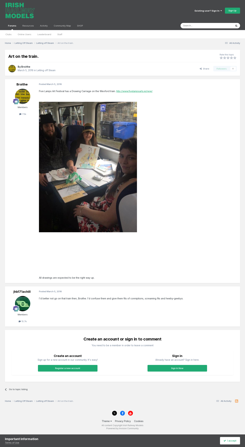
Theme (107, 421)
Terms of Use (12, 442)
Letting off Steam (46, 70)
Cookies (138, 421)
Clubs (8, 34)
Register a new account (67, 368)
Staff (59, 34)
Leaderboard (44, 34)
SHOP (80, 25)
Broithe (25, 66)
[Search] (198, 25)
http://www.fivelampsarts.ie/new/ (134, 91)
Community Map (62, 25)
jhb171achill (22, 291)
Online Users (24, 34)
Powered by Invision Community (122, 428)
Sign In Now (177, 368)
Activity (44, 25)
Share (204, 68)
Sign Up (232, 10)
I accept (230, 440)
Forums (12, 27)
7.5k (22, 114)
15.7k (23, 321)
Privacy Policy (123, 421)
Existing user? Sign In (208, 10)
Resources (28, 25)
